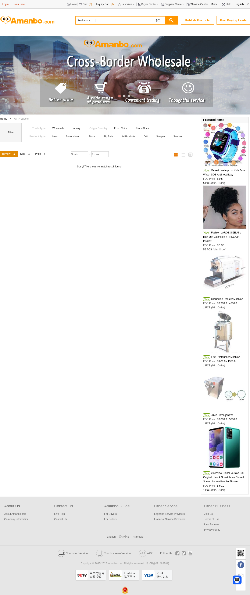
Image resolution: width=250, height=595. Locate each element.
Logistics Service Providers (169, 513)
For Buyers (110, 513)
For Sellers (110, 519)
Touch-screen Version (113, 553)
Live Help (59, 513)
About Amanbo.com (15, 513)
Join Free (19, 4)
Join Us (208, 513)
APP (146, 553)
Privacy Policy (212, 529)
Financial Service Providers (169, 519)
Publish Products (197, 20)
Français (138, 536)
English (111, 536)
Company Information (16, 519)
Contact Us (60, 519)
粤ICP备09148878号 (157, 563)
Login (5, 4)
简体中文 (124, 536)
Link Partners (211, 524)
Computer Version (73, 553)
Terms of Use (211, 519)
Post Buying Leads (233, 20)
